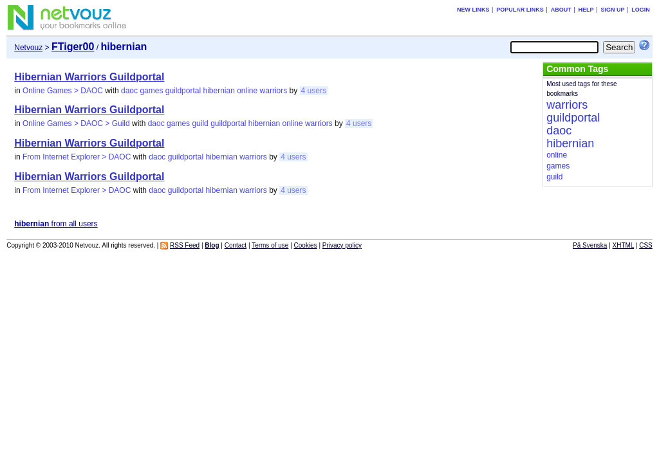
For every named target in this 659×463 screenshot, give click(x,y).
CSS (646, 245)
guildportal (183, 90)
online (247, 90)
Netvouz (28, 47)
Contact (235, 245)
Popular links (520, 9)
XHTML (624, 245)
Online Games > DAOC (63, 90)
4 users (313, 90)
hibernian (218, 90)
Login (640, 9)
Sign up (612, 9)
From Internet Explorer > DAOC (77, 156)
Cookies (305, 245)
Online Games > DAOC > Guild (76, 123)
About (561, 9)
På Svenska (590, 245)
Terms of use (270, 245)
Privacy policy (342, 245)
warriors (274, 90)
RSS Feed (185, 245)
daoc (129, 90)
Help (586, 9)
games (151, 90)
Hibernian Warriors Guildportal (89, 76)
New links (473, 9)
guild (200, 123)
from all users (55, 223)
